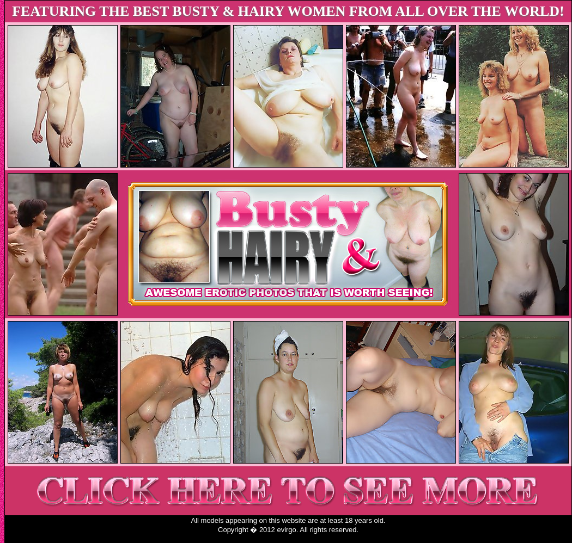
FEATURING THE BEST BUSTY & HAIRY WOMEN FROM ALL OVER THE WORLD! (288, 11)
